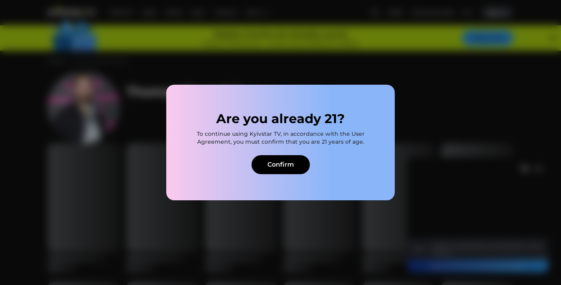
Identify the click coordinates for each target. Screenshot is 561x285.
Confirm (280, 164)
